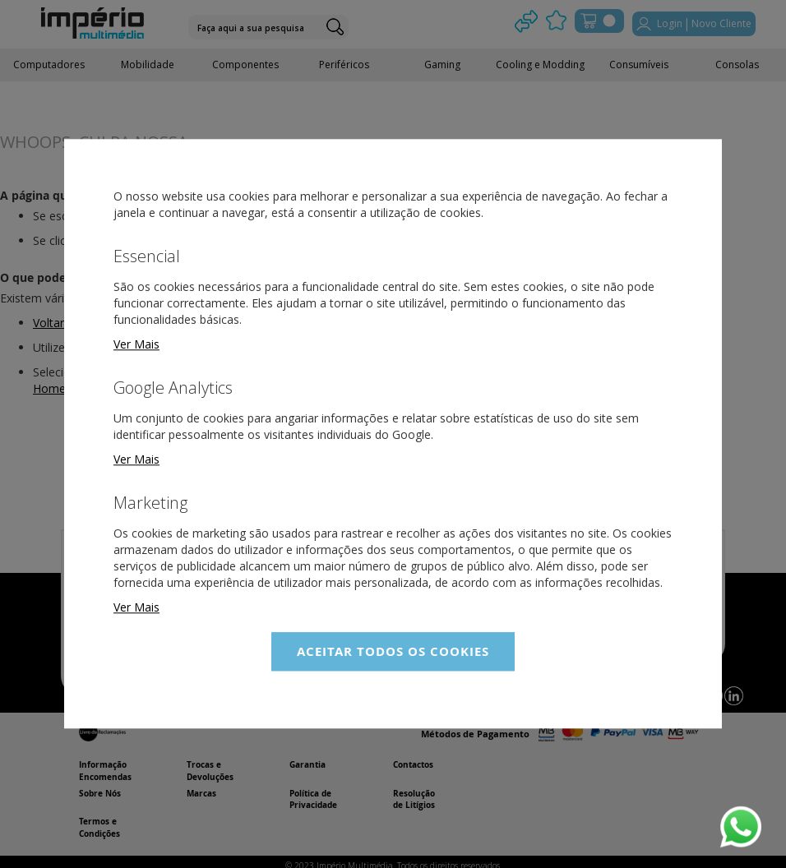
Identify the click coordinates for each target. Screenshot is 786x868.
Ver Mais (136, 344)
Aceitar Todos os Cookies (393, 651)
